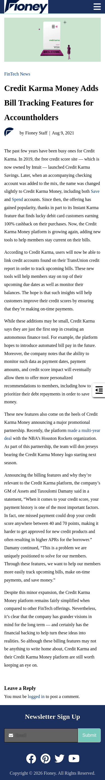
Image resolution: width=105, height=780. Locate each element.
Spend (17, 199)
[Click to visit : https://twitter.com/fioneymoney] (60, 759)
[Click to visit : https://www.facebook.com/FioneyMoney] (31, 759)
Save (95, 191)
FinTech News (17, 74)
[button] (97, 7)
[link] (46, 6)
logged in (36, 696)
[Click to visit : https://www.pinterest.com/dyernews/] (45, 759)
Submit (89, 735)
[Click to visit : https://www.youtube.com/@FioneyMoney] (74, 759)
